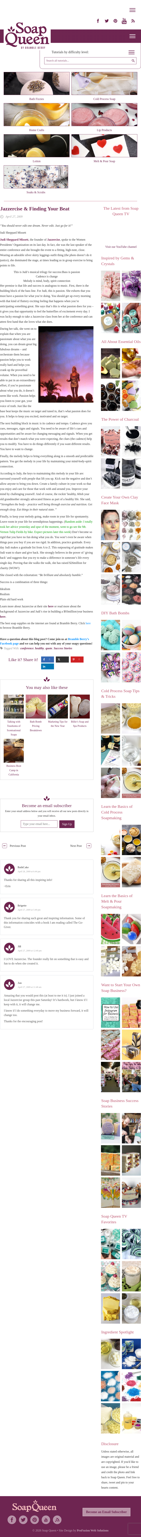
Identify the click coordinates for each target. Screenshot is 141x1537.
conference (27, 648)
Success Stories (63, 648)
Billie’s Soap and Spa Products (80, 723)
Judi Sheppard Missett (14, 239)
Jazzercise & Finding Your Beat (34, 209)
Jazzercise (53, 239)
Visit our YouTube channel (121, 246)
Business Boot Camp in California (13, 770)
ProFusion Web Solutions (93, 1530)
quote (49, 648)
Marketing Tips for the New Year (58, 723)
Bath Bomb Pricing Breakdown (36, 726)
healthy (39, 648)
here (51, 606)
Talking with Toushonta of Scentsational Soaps (14, 728)
